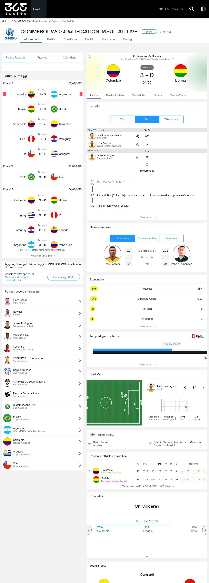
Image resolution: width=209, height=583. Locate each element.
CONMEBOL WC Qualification (31, 21)
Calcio (6, 21)
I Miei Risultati (171, 9)
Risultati (38, 9)
